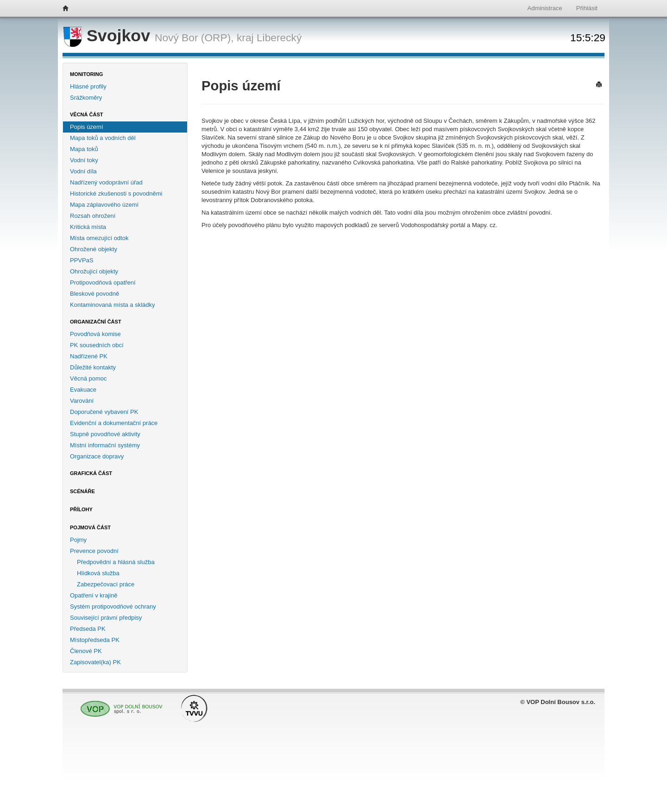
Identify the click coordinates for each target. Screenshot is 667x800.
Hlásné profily (88, 86)
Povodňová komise (95, 333)
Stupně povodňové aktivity (105, 434)
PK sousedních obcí (97, 345)
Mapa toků (84, 149)
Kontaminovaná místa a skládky (112, 304)
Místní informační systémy (105, 445)
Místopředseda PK (95, 639)
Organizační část (95, 321)
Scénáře (82, 491)
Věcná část (86, 114)
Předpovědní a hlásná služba (116, 562)
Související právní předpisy (106, 617)
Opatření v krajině (94, 595)
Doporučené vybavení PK (104, 411)
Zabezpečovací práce (105, 584)
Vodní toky (84, 160)
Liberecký (279, 38)
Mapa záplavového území (104, 204)
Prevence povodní (94, 550)
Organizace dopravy (97, 456)
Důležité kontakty (93, 367)
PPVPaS (82, 260)
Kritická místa (88, 226)
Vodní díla (83, 171)
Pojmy (78, 539)
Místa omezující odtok (99, 238)
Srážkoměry (86, 97)
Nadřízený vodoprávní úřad (106, 182)
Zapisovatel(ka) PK (95, 662)
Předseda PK (88, 628)
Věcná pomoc (88, 378)
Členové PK (86, 651)
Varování (82, 400)
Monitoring (86, 74)
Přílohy (81, 509)
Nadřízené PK (88, 356)
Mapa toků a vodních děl (103, 137)
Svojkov (109, 35)
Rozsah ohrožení (92, 215)
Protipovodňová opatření (103, 282)
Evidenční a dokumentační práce (113, 422)
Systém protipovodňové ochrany (113, 606)
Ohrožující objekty (94, 271)
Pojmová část (90, 527)
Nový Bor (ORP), (194, 38)
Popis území (86, 126)
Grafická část (91, 473)
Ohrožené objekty (93, 249)
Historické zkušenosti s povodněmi (116, 193)
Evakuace (83, 389)
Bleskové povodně (94, 293)
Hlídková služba (98, 573)
